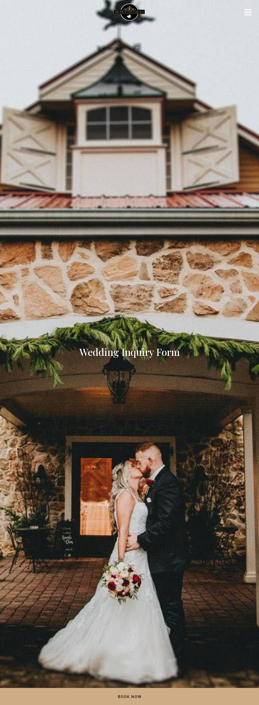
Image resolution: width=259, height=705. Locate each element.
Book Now (130, 696)
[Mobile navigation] (248, 13)
